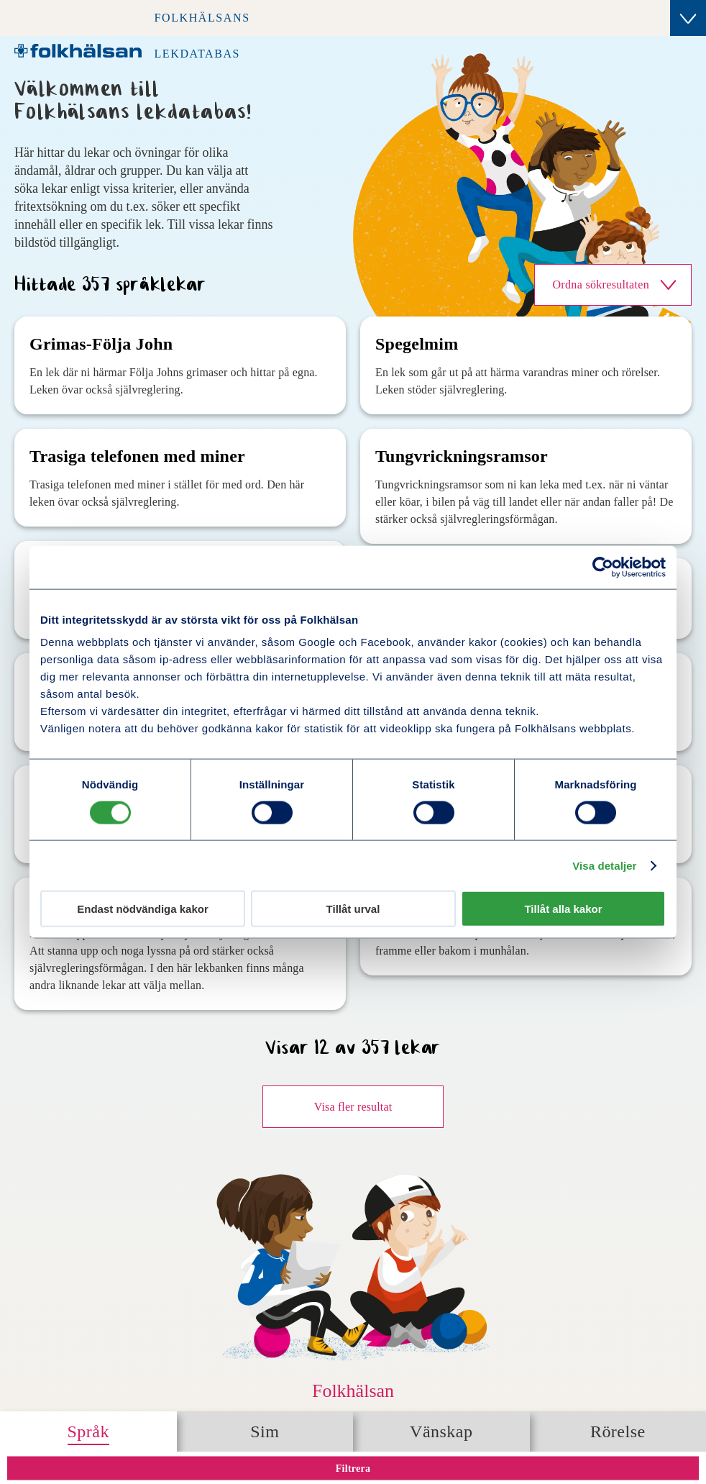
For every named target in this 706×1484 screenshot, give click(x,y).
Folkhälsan (353, 1390)
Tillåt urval (353, 909)
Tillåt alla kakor (563, 909)
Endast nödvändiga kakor (142, 909)
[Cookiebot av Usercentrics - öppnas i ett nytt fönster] (603, 567)
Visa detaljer (604, 865)
